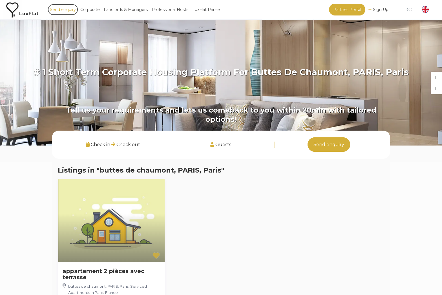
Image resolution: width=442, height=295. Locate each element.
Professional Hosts (170, 9)
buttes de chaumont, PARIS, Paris (98, 286)
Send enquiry (63, 9)
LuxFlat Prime (206, 9)
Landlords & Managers (126, 9)
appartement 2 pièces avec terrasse (103, 274)
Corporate (90, 9)
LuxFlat (29, 13)
